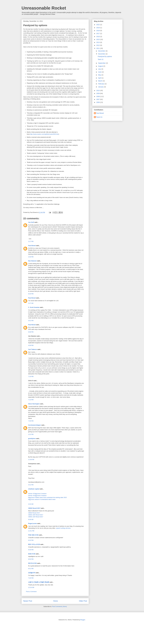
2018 (98, 30)
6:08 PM (30, 332)
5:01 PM (30, 320)
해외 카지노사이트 (34, 544)
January (101, 87)
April (100, 78)
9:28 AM (30, 519)
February (101, 84)
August (100, 66)
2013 (98, 42)
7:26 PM (30, 578)
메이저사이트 (32, 563)
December (101, 51)
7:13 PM (30, 400)
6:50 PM (30, 559)
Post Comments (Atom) (59, 606)
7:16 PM (30, 376)
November (101, 54)
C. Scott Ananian (33, 307)
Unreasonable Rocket (44, 8)
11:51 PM (31, 531)
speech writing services (63, 528)
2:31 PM (30, 434)
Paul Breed (32, 245)
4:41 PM (30, 485)
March (100, 81)
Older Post (83, 601)
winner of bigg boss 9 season (37, 493)
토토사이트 (31, 554)
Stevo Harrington (34, 404)
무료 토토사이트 (33, 535)
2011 (98, 48)
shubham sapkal (33, 489)
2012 (98, 45)
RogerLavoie (32, 523)
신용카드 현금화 (33, 582)
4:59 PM (30, 345)
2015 (98, 39)
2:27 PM (30, 241)
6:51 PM (30, 568)
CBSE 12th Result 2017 (35, 517)
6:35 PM (30, 550)
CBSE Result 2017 (34, 508)
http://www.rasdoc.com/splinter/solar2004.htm (44, 134)
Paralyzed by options (105, 56)
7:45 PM (30, 421)
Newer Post (27, 601)
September (102, 63)
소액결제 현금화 (44, 582)
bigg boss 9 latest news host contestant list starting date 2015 (47, 497)
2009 (98, 93)
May (99, 75)
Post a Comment (31, 591)
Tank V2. (101, 59)
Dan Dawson (32, 261)
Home (55, 601)
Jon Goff (31, 222)
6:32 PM (30, 540)
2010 (98, 90)
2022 (98, 24)
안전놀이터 (31, 572)
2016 (98, 36)
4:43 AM (30, 504)
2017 (98, 33)
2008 (98, 96)
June (100, 72)
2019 (98, 28)
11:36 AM (31, 459)
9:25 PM (30, 294)
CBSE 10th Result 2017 (35, 515)
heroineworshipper (34, 425)
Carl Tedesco (32, 349)
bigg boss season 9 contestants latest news (41, 499)
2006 (98, 102)
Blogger (82, 620)
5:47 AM (30, 303)
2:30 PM (30, 257)
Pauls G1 (99, 117)
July (99, 69)
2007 (98, 99)
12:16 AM (31, 587)
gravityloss (32, 438)
